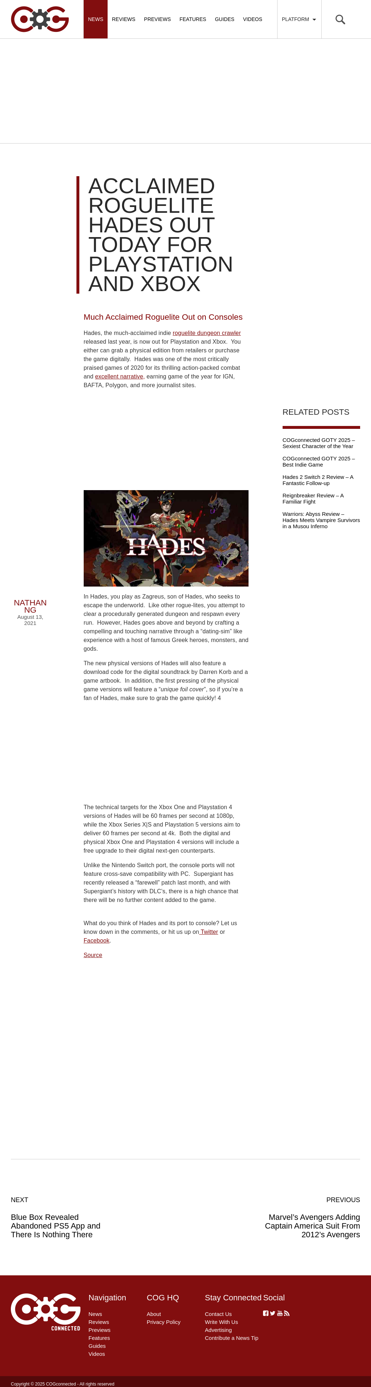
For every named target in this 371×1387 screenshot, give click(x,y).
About (154, 1314)
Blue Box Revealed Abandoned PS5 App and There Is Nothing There (63, 1217)
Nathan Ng (30, 606)
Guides (224, 19)
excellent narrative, (120, 376)
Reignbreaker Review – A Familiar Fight (313, 498)
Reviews (124, 19)
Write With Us (221, 1322)
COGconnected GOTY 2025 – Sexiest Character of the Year (319, 443)
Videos (252, 19)
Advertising (218, 1330)
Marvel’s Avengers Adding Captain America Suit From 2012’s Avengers (307, 1217)
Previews (157, 19)
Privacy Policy (163, 1322)
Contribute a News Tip (232, 1338)
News (95, 19)
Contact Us (218, 1314)
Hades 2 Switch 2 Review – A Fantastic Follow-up (318, 480)
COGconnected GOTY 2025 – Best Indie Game (319, 461)
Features (192, 19)
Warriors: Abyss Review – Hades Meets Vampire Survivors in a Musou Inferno (321, 520)
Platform (299, 19)
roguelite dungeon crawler (207, 333)
